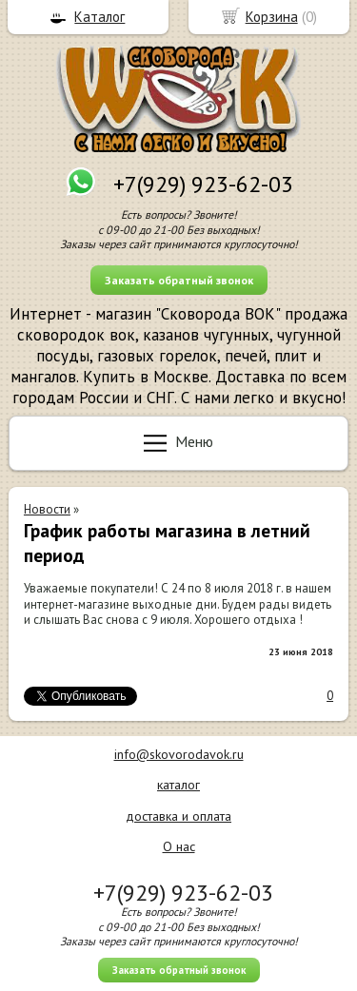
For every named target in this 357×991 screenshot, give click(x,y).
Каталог (99, 17)
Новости (47, 509)
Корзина (272, 17)
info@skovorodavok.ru (179, 754)
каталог (178, 784)
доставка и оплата (178, 816)
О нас (179, 846)
